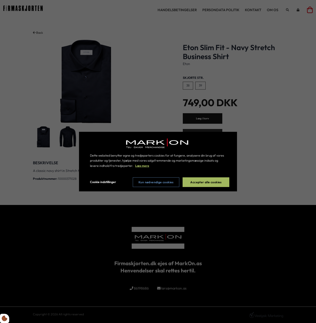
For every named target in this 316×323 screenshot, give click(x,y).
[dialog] (158, 161)
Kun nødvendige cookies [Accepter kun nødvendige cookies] (156, 182)
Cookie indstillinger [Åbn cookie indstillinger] (103, 182)
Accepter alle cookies (205, 182)
